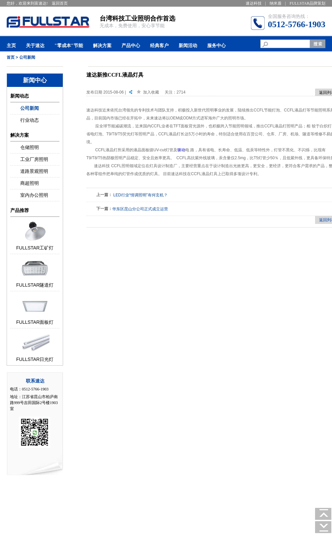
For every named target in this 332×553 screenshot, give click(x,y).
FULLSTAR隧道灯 (35, 285)
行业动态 (29, 120)
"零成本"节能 (68, 45)
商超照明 (29, 183)
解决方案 (102, 45)
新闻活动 (188, 45)
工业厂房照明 (34, 159)
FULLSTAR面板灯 (35, 322)
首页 (11, 57)
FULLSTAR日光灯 (35, 359)
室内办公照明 (34, 195)
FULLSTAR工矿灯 (35, 247)
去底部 (323, 527)
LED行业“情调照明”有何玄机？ (140, 195)
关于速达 (35, 45)
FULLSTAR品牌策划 (307, 3)
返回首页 (60, 3)
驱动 (181, 150)
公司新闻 (27, 57)
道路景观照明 (34, 171)
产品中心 (131, 45)
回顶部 (323, 514)
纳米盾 (276, 3)
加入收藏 (151, 92)
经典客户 (159, 45)
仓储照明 (29, 147)
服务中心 (216, 45)
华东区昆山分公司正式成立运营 (140, 209)
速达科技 (254, 3)
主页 (11, 45)
